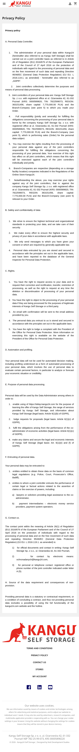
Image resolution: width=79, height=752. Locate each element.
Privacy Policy (39, 655)
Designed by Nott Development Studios (53, 742)
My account (39, 676)
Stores (39, 669)
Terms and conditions (39, 648)
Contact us (39, 662)
